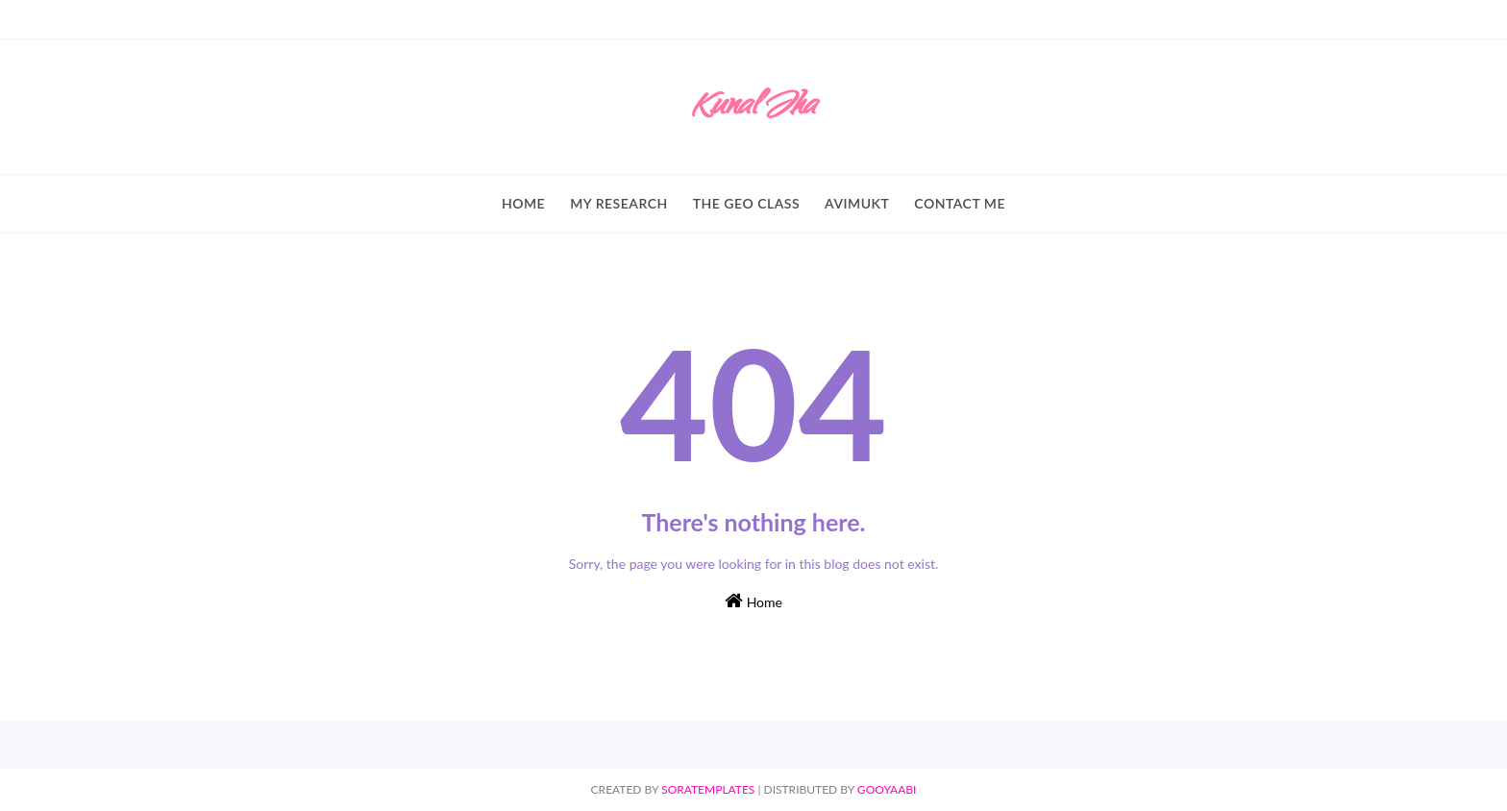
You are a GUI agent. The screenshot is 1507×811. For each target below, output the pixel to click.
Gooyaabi (887, 789)
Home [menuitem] (523, 203)
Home (753, 600)
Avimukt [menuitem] (857, 203)
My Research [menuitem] (619, 203)
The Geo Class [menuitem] (746, 203)
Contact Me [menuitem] (959, 203)
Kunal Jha (753, 108)
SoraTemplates (707, 789)
